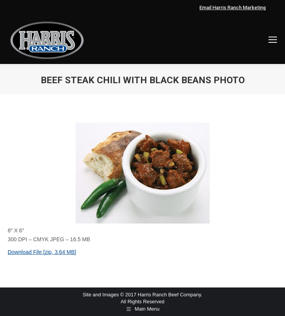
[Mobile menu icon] (272, 39)
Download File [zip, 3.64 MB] (42, 252)
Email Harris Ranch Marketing (232, 7)
